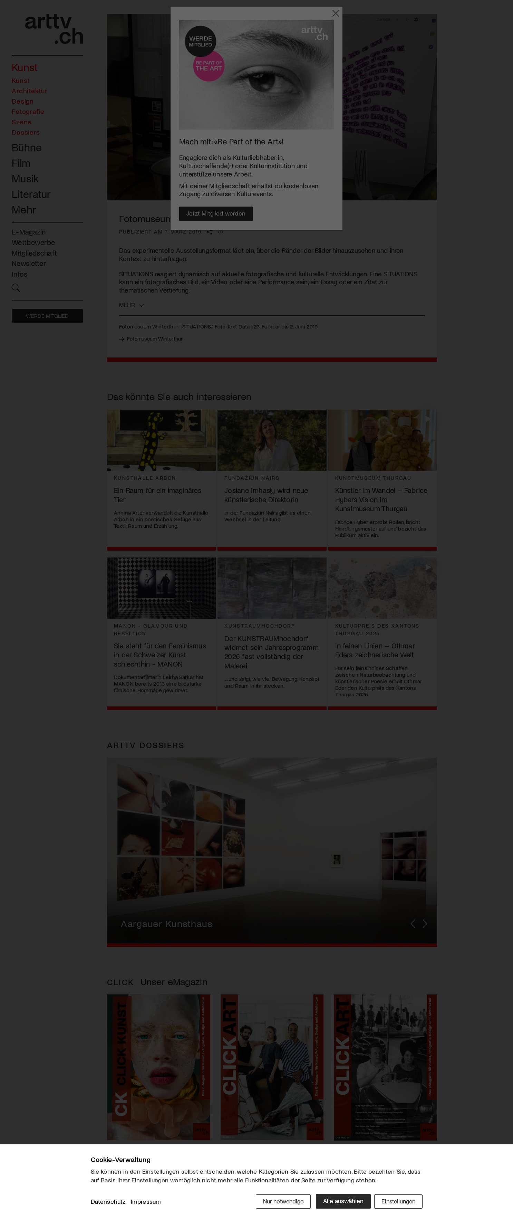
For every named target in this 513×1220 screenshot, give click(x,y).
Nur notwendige (278, 1201)
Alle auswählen (339, 1201)
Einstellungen (397, 1201)
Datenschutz (108, 1202)
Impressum (146, 1202)
